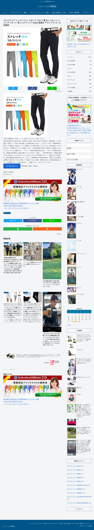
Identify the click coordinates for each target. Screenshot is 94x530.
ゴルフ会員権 (79, 87)
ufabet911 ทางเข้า (82, 485)
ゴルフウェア (7, 212)
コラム (79, 68)
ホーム (31, 523)
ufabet (78, 470)
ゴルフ (79, 76)
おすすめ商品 (79, 72)
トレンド (79, 57)
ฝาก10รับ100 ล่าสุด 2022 (84, 496)
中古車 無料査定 (80, 523)
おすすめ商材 (79, 61)
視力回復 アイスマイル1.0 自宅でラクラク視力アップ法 (79, 44)
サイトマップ (71, 466)
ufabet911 (80, 489)
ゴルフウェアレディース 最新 (55, 523)
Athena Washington (82, 503)
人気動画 (79, 91)
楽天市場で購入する (12, 166)
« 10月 (69, 325)
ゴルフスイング (79, 84)
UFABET (79, 477)
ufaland (79, 481)
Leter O (79, 466)
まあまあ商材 (79, 64)
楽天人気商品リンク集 (69, 523)
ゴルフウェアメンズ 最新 (40, 523)
